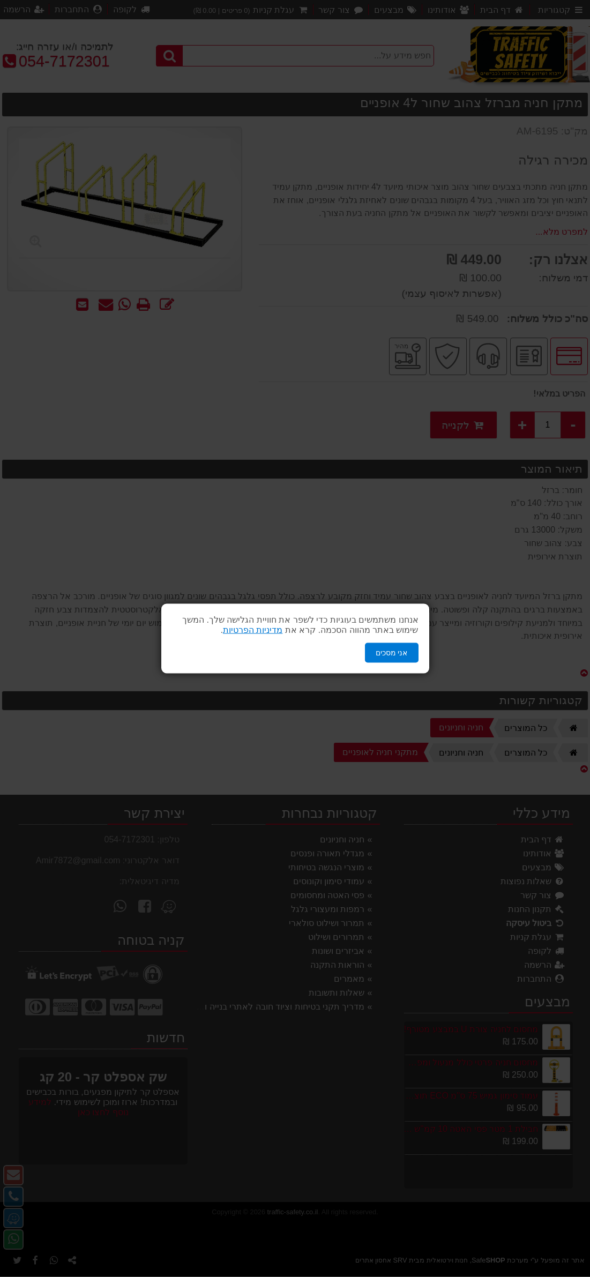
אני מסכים (392, 652)
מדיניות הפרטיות (252, 629)
